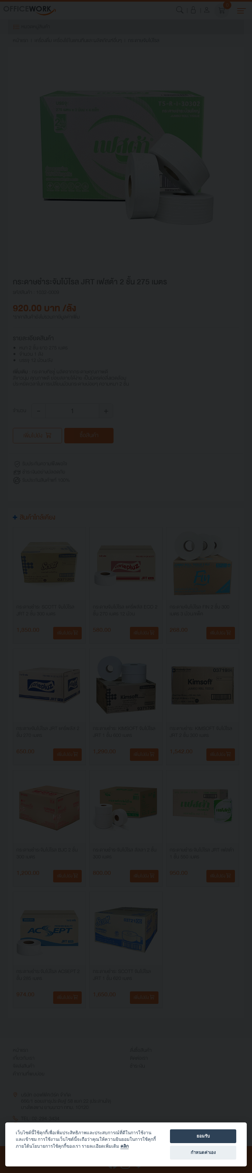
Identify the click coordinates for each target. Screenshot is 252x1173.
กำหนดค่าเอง (203, 1152)
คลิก (124, 1146)
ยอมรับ (203, 1136)
